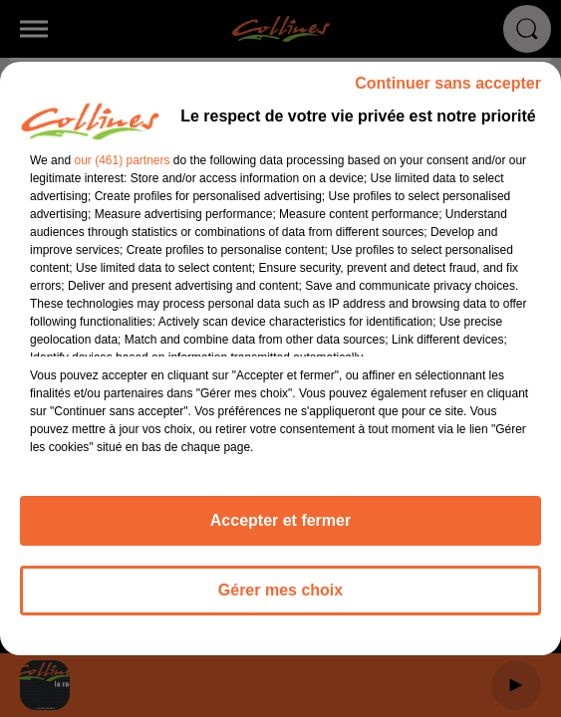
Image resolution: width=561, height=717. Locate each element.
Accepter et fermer (280, 520)
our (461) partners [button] (121, 160)
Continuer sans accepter (448, 83)
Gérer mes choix (280, 590)
